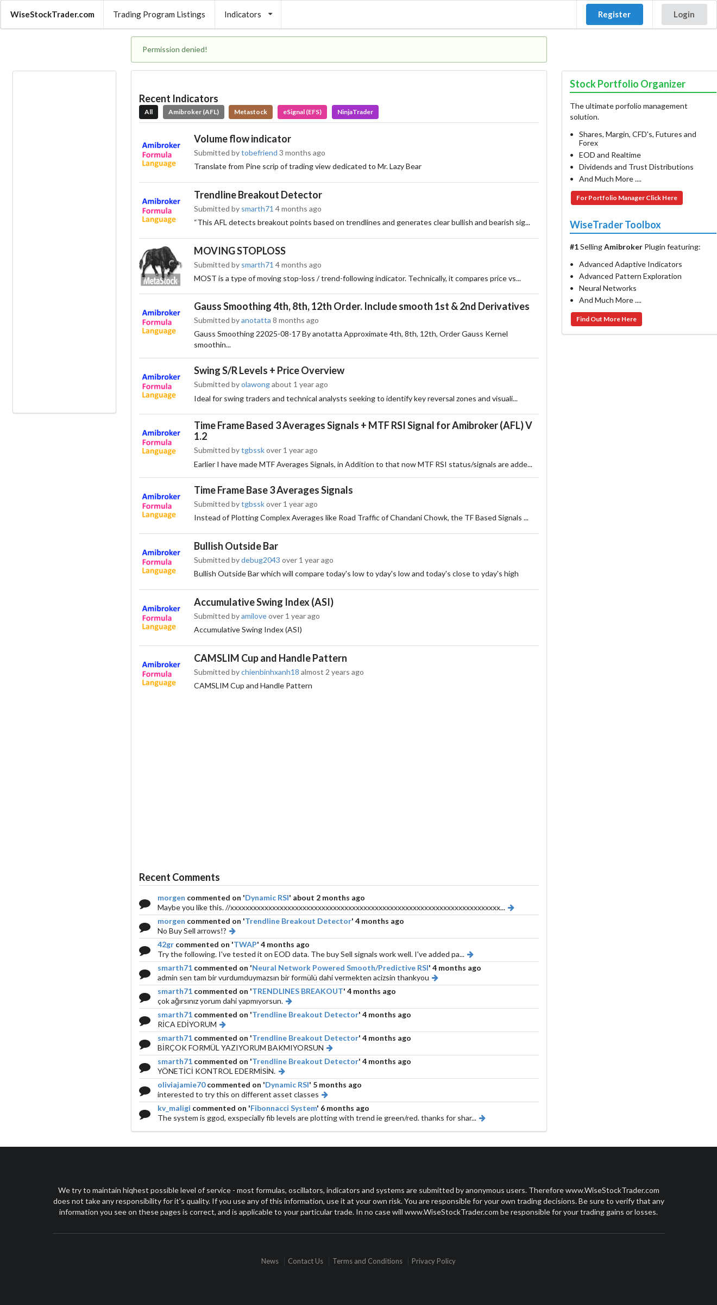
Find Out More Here (606, 319)
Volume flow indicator (242, 138)
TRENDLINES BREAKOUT (297, 991)
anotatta (256, 320)
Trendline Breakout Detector (258, 194)
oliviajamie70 (181, 1084)
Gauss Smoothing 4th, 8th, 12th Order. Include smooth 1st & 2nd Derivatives (362, 306)
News (270, 1261)
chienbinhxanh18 (270, 671)
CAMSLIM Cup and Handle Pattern (270, 657)
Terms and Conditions (367, 1261)
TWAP (245, 944)
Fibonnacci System (283, 1108)
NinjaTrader (355, 112)
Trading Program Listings (159, 14)
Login (684, 14)
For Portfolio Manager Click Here (626, 198)
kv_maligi (174, 1108)
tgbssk (253, 450)
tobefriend (259, 152)
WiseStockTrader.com (52, 14)
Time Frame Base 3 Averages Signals (273, 489)
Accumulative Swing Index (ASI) (264, 601)
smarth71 (257, 208)
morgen (171, 897)
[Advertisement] (64, 242)
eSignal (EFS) (302, 112)
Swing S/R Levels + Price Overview (269, 370)
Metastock (250, 112)
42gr (166, 944)
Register (614, 14)
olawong (255, 384)
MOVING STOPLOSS (240, 250)
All (148, 112)
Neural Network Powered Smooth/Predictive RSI (340, 967)
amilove (254, 615)
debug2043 (260, 559)
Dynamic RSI (267, 897)
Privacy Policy (434, 1261)
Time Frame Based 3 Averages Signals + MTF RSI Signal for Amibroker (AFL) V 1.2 (363, 431)
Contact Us (305, 1261)
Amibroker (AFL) (193, 112)
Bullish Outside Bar (236, 545)
